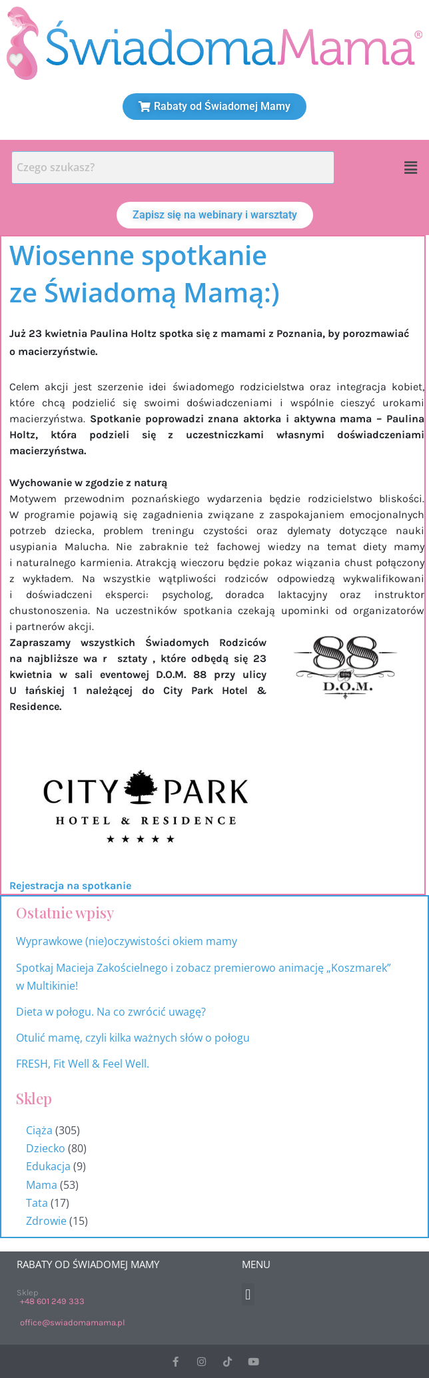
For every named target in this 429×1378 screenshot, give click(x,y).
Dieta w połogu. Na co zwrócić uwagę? (111, 1011)
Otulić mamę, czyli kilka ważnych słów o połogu (134, 1037)
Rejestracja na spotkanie (70, 885)
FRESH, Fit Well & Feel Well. (82, 1063)
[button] (411, 167)
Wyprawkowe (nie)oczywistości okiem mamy (128, 941)
